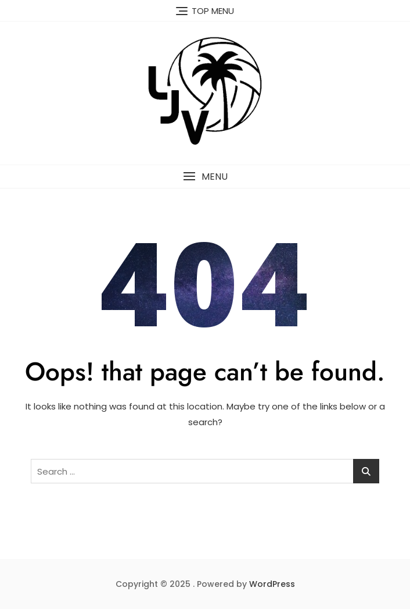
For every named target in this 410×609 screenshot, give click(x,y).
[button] (205, 176)
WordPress (272, 584)
